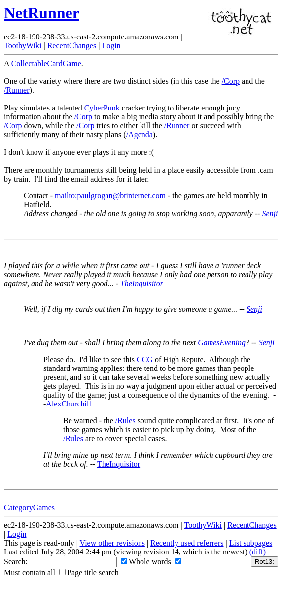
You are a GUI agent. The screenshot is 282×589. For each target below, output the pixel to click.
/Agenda (139, 134)
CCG (145, 359)
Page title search (89, 572)
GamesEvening (222, 342)
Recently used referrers (186, 543)
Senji (270, 213)
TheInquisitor (141, 283)
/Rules (125, 420)
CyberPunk (102, 108)
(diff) (257, 552)
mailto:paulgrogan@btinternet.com (110, 195)
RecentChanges (72, 45)
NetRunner (41, 13)
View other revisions (112, 543)
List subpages (251, 543)
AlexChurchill (68, 404)
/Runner (17, 90)
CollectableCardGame (46, 63)
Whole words (146, 561)
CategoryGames (29, 507)
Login (111, 45)
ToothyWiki (22, 45)
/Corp (231, 81)
